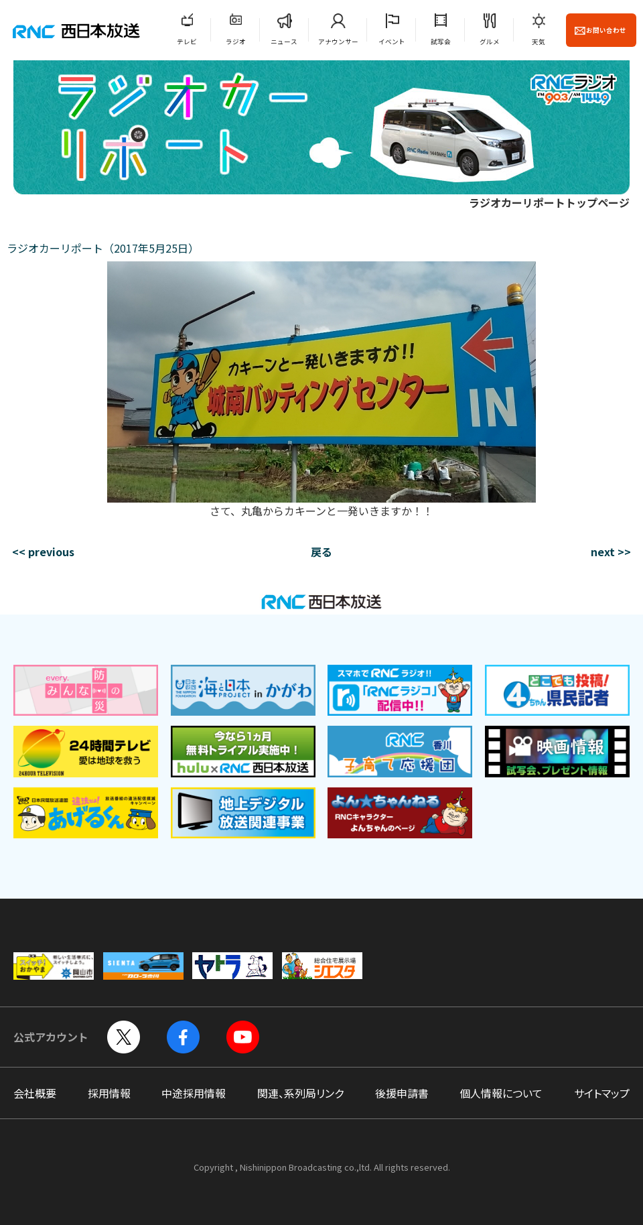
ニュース (284, 41)
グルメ (490, 41)
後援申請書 (402, 1093)
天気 (538, 41)
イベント (391, 41)
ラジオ (236, 41)
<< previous (43, 551)
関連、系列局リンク (300, 1093)
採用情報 (109, 1093)
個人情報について (501, 1093)
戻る (321, 551)
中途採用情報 (193, 1093)
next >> (611, 551)
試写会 (441, 41)
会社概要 (34, 1093)
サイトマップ (602, 1093)
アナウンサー (338, 41)
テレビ (187, 41)
